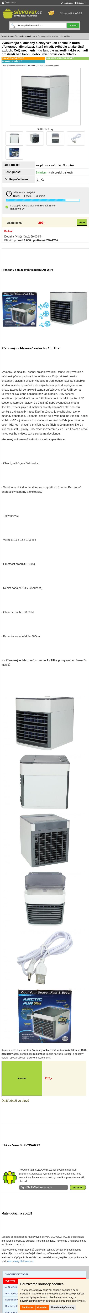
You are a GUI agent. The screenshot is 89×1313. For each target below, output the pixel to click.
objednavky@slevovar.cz (20, 1261)
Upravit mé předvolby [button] (62, 1307)
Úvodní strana (9, 2)
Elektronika (19, 36)
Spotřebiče (30, 36)
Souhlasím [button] (27, 1307)
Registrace (67, 3)
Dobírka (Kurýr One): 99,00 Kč (22, 236)
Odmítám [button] (42, 1307)
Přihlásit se (80, 3)
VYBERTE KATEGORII (16, 1274)
